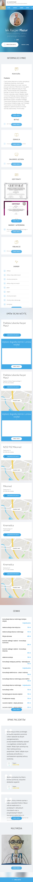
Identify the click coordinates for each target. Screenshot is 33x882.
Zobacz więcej (16, 115)
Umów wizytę (16, 879)
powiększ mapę (16, 400)
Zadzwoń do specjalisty (12, 335)
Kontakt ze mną (25, 44)
